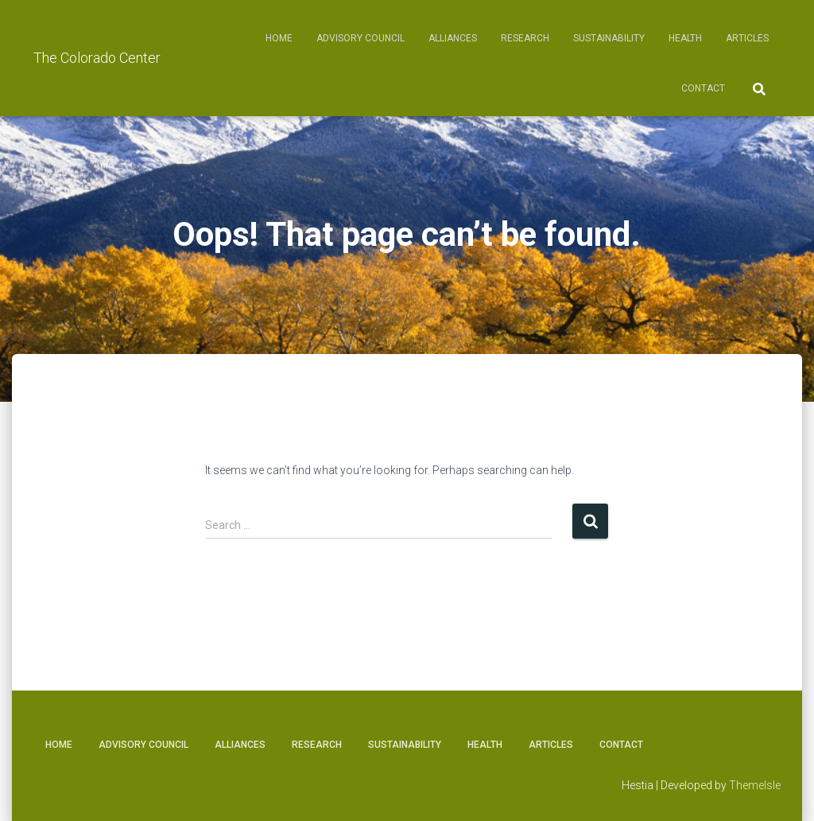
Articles (747, 38)
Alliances (452, 38)
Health (685, 38)
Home (279, 38)
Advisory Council (360, 38)
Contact (703, 88)
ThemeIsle (755, 785)
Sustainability (609, 38)
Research (525, 38)
